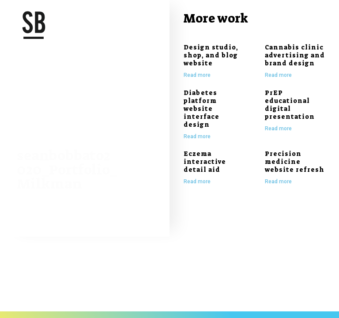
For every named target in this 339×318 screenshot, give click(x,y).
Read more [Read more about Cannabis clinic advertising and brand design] (278, 75)
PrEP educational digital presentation (290, 105)
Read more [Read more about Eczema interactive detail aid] (197, 181)
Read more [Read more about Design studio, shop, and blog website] (197, 75)
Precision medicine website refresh (294, 162)
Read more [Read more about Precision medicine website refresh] (278, 181)
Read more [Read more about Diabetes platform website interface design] (197, 136)
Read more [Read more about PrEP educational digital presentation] (278, 128)
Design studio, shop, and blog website (211, 55)
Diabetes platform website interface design (201, 109)
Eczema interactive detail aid (205, 162)
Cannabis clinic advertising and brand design (295, 55)
